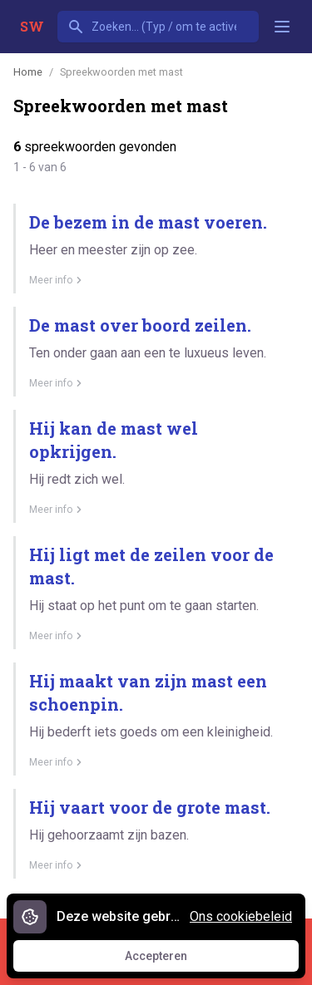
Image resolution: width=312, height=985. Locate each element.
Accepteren (171, 960)
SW (32, 26)
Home (27, 72)
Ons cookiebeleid (241, 916)
